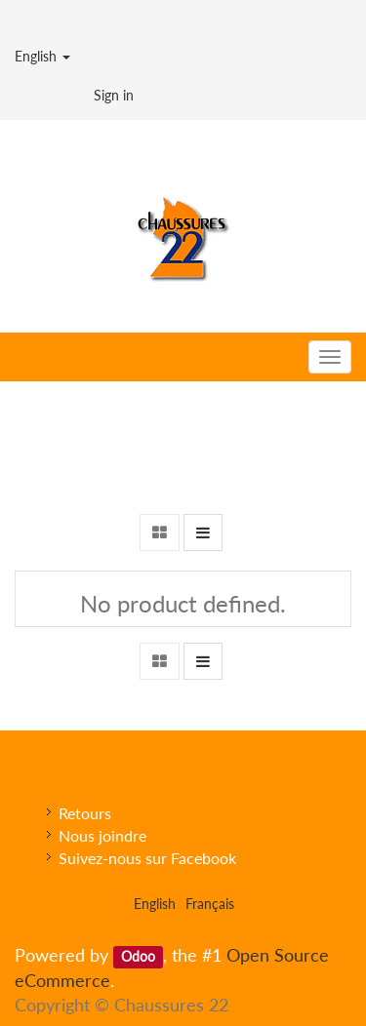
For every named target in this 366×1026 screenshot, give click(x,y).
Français (209, 903)
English (42, 56)
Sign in (114, 95)
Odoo (138, 957)
